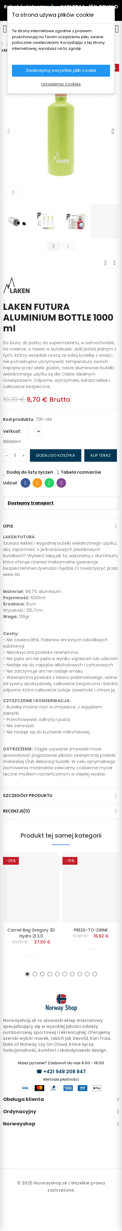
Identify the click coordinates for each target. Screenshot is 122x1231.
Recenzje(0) (16, 811)
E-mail (37, 483)
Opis (8, 526)
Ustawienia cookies (61, 85)
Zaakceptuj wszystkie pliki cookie (61, 70)
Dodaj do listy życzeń (30, 472)
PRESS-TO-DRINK (91, 930)
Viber (61, 483)
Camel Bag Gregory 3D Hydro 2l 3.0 (31, 933)
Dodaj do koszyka (55, 455)
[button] (9, 131)
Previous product (105, 263)
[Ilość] (15, 455)
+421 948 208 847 (64, 1071)
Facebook (26, 483)
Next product (114, 263)
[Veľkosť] (34, 431)
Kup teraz (101, 455)
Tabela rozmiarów (81, 472)
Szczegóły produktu (27, 795)
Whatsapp (49, 483)
